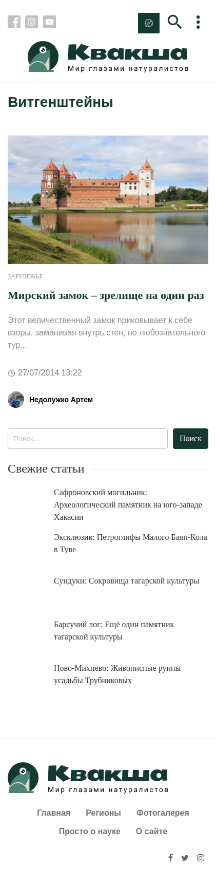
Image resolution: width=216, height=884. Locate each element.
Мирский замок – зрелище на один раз (106, 295)
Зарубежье (25, 276)
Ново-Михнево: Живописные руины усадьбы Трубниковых (117, 674)
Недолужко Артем (61, 400)
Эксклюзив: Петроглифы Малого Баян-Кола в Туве (130, 543)
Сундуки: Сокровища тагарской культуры (126, 580)
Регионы (103, 812)
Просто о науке (90, 831)
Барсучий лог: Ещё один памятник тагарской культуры (114, 630)
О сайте (151, 831)
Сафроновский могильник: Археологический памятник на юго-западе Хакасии (128, 504)
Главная (53, 812)
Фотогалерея (162, 812)
